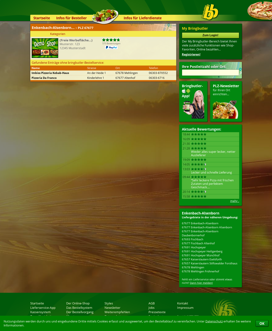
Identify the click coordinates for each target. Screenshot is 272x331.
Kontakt (182, 303)
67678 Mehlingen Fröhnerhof (200, 271)
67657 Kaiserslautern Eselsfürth (202, 259)
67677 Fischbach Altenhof (198, 243)
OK (262, 323)
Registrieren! (191, 54)
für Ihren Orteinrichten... (226, 101)
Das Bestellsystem (79, 307)
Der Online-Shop (78, 303)
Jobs (151, 307)
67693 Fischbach (192, 239)
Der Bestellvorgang (79, 312)
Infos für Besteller (71, 18)
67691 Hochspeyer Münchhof (200, 255)
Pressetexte (157, 312)
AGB (151, 303)
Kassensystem (40, 312)
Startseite (41, 18)
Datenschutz (214, 321)
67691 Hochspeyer (194, 247)
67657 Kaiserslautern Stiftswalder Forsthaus (209, 263)
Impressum (185, 307)
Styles (109, 303)
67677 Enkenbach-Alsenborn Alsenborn (207, 227)
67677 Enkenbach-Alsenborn (200, 223)
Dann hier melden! (201, 283)
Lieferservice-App (42, 307)
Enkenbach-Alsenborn (200, 213)
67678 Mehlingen (193, 267)
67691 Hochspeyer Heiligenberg (202, 251)
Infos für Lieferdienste (143, 18)
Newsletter (112, 307)
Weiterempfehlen (117, 312)
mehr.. (234, 201)
